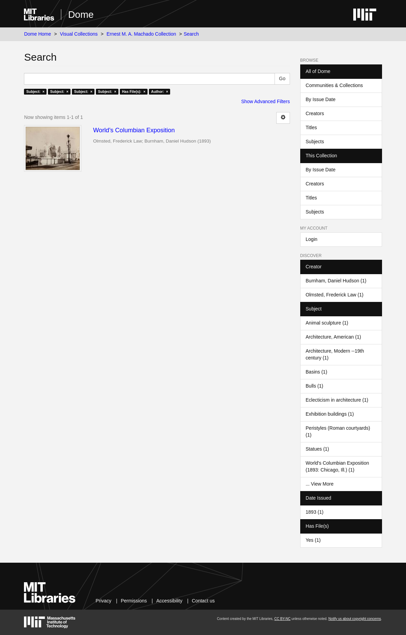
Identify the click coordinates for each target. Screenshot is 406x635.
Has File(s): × (133, 91)
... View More (319, 484)
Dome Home (37, 34)
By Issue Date (320, 99)
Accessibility (169, 600)
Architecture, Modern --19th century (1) (335, 354)
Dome (81, 14)
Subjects (315, 141)
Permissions (134, 600)
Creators (315, 113)
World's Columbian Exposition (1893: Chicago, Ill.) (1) (337, 466)
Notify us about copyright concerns (354, 619)
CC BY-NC (282, 619)
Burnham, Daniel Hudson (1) (336, 280)
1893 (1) (314, 512)
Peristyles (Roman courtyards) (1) (338, 431)
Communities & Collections (334, 85)
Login (311, 239)
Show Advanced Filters (265, 101)
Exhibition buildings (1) (330, 414)
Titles (311, 127)
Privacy (103, 600)
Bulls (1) (314, 386)
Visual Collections (79, 34)
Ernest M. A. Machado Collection (141, 34)
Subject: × (35, 91)
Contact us (203, 600)
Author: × (159, 91)
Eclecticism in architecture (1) (337, 400)
